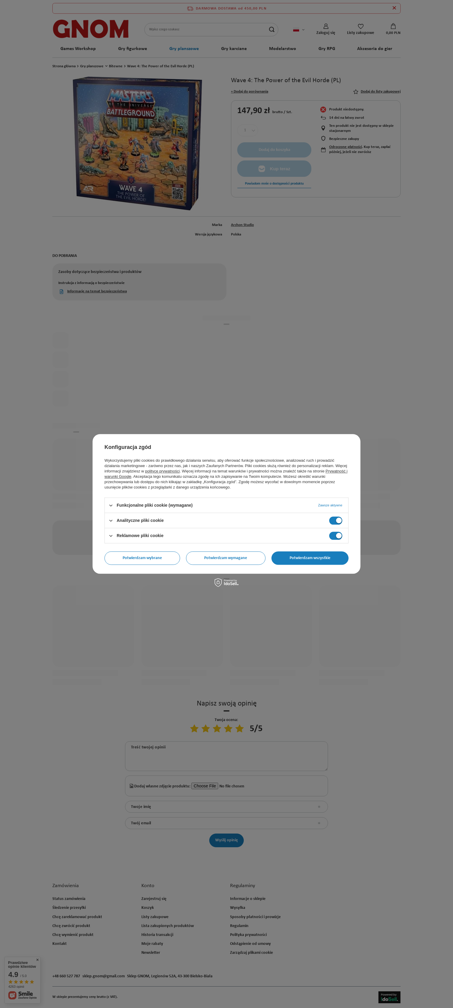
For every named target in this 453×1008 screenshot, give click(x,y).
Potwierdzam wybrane (142, 558)
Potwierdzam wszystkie (310, 558)
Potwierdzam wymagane (225, 558)
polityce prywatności (162, 471)
